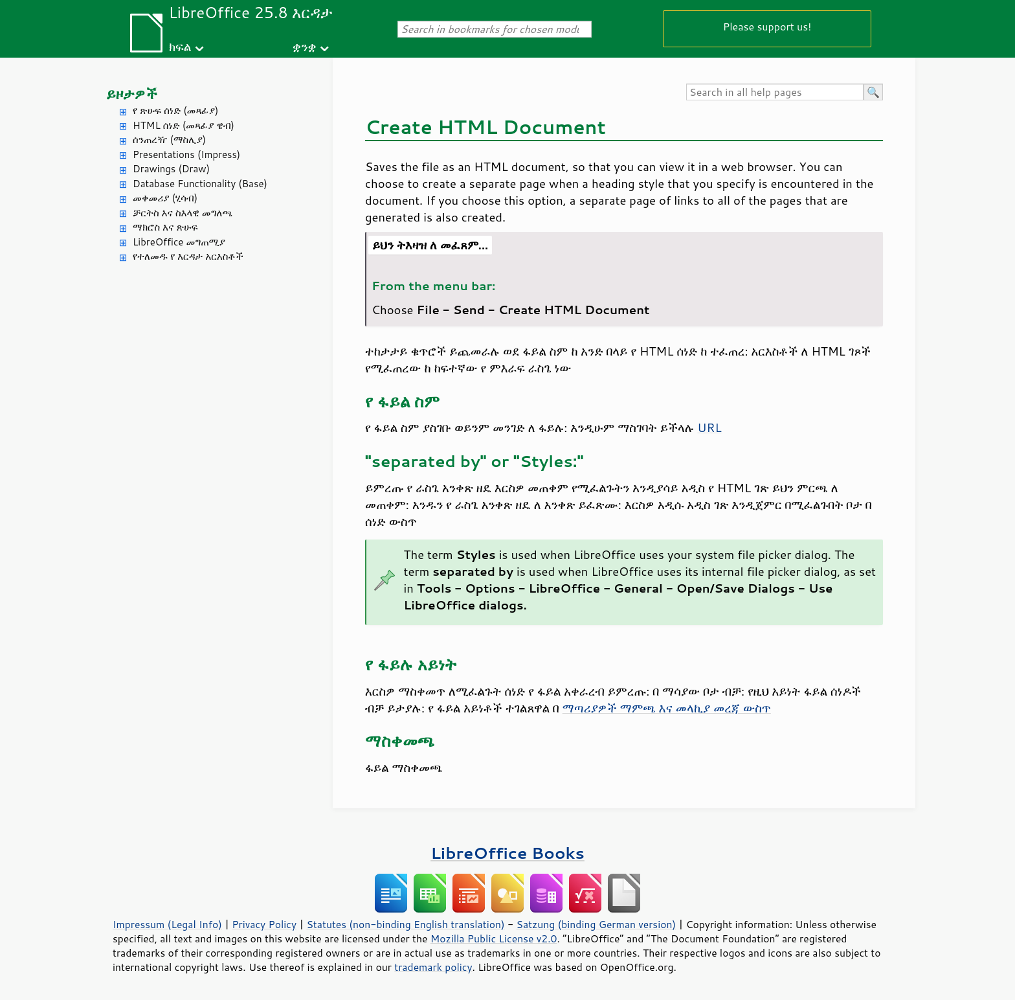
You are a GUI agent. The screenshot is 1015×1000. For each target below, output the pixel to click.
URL (709, 427)
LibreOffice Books (507, 852)
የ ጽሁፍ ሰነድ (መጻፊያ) (175, 110)
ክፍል (180, 46)
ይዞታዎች (131, 94)
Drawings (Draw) (171, 169)
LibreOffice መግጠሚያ (179, 242)
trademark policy (433, 967)
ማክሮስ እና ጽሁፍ (165, 227)
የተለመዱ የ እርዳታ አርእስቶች (188, 256)
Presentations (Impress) (186, 154)
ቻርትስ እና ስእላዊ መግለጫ (182, 213)
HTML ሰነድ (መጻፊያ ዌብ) (183, 125)
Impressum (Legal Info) (167, 924)
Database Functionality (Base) (200, 183)
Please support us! (767, 26)
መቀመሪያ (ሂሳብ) (165, 198)
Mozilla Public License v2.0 (493, 938)
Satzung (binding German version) (596, 924)
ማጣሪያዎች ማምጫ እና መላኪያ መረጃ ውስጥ (667, 707)
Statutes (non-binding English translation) (405, 924)
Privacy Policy (264, 924)
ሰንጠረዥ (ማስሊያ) (169, 139)
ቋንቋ (305, 46)
